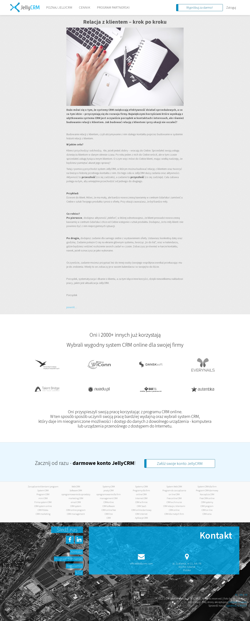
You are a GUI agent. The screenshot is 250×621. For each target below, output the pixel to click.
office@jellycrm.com (141, 563)
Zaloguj (231, 7)
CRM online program (76, 509)
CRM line (109, 513)
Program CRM (43, 494)
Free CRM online (207, 498)
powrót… (71, 307)
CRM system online (43, 506)
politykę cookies (238, 602)
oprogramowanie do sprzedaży (76, 494)
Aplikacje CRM (141, 517)
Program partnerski (68, 559)
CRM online (174, 509)
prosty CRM (109, 490)
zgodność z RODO (236, 605)
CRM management (76, 513)
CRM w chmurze (174, 502)
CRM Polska (43, 509)
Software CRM (76, 490)
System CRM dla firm (207, 486)
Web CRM (76, 486)
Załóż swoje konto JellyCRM (180, 463)
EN (241, 595)
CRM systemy (207, 502)
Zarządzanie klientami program (43, 486)
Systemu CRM (141, 486)
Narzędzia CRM (207, 494)
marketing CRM (76, 498)
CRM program (207, 506)
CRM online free (109, 509)
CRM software (109, 506)
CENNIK (84, 7)
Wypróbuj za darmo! (199, 7)
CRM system (75, 506)
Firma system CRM (43, 502)
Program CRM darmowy (207, 490)
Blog (78, 573)
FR (246, 595)
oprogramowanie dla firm (108, 494)
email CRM (76, 502)
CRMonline (109, 502)
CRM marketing (43, 513)
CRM (109, 517)
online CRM (141, 494)
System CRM (43, 490)
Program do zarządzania (174, 490)
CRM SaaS (141, 506)
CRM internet (141, 513)
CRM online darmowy (141, 509)
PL (236, 595)
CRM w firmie (141, 502)
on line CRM (174, 494)
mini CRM (43, 498)
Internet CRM (141, 498)
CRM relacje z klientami (174, 506)
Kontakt (76, 552)
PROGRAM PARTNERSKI (113, 7)
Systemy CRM (109, 486)
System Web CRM (174, 486)
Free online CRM (174, 498)
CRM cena (207, 513)
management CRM (109, 498)
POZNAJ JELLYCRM (59, 7)
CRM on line (207, 509)
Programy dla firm (141, 490)
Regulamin (74, 565)
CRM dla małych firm (174, 513)
